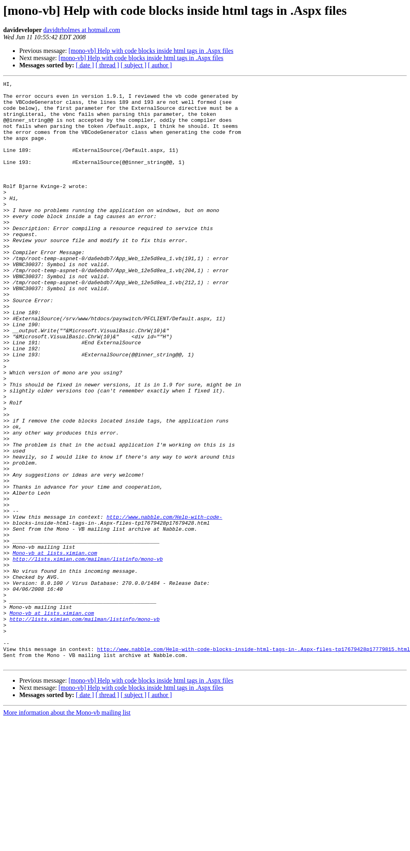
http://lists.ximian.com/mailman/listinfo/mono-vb (87, 655)
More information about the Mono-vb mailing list (66, 829)
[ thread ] (107, 65)
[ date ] (85, 65)
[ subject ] (133, 65)
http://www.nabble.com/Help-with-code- (164, 604)
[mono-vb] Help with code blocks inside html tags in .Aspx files (151, 50)
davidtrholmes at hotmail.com (81, 29)
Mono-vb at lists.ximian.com (54, 647)
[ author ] (160, 65)
